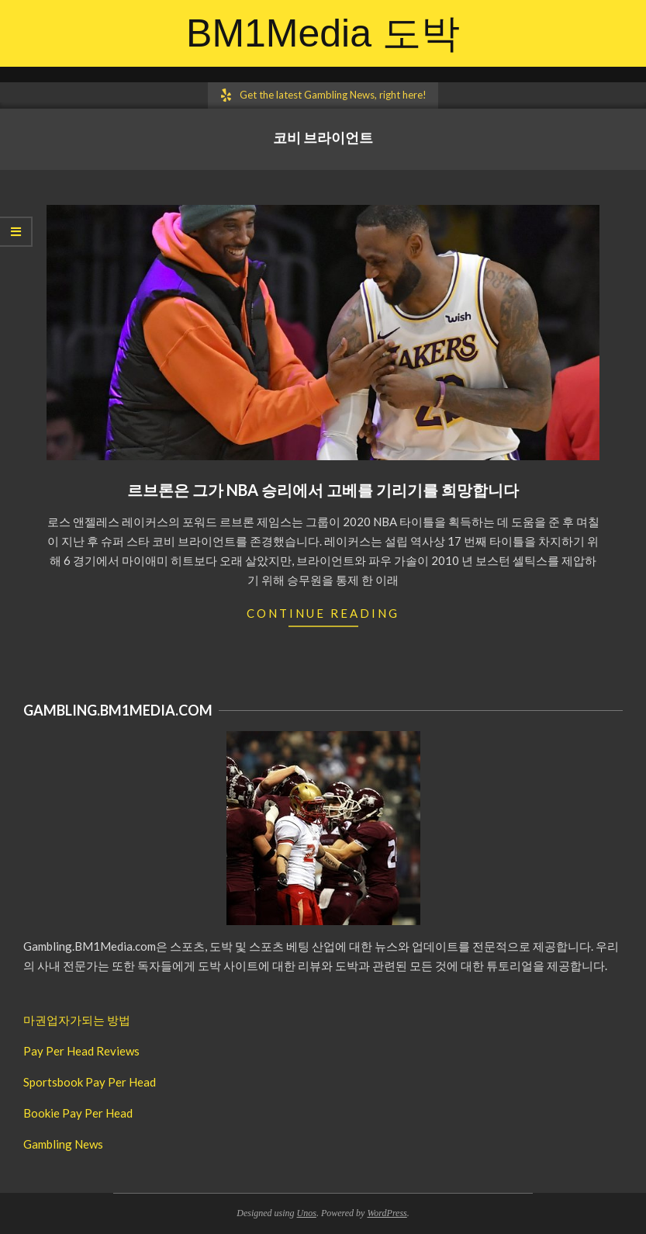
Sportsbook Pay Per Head (89, 1082)
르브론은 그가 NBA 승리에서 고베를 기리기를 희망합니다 (323, 489)
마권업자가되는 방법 (76, 1020)
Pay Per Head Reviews (81, 1051)
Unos (306, 1213)
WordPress (386, 1213)
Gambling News (63, 1144)
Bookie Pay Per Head (78, 1113)
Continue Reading (323, 613)
